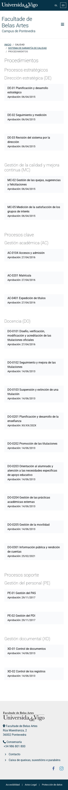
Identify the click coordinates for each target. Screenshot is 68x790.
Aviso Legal (31, 784)
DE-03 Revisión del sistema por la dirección (28, 142)
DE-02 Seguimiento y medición (27, 117)
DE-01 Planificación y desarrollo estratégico (27, 92)
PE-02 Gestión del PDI (21, 618)
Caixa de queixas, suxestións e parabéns (34, 760)
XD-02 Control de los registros (26, 673)
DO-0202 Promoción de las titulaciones (32, 445)
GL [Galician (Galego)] (56, 5)
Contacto (14, 754)
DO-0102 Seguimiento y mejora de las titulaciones (31, 367)
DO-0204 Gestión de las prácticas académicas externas (28, 502)
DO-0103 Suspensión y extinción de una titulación (32, 394)
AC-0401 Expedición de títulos (26, 300)
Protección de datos (52, 784)
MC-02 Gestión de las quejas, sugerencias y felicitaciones (34, 184)
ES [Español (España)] (63, 5)
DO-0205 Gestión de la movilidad (28, 527)
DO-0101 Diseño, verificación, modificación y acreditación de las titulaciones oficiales (29, 337)
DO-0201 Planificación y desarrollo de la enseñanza (33, 421)
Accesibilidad (13, 784)
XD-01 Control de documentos (26, 651)
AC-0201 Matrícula (21, 277)
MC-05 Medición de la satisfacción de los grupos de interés (33, 211)
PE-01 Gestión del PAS (21, 595)
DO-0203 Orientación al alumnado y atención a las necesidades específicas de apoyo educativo (32, 472)
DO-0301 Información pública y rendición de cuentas (33, 551)
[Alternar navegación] (63, 24)
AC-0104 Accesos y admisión (26, 255)
